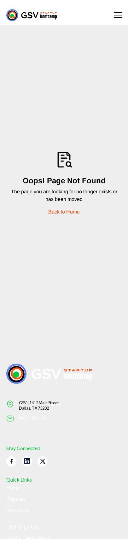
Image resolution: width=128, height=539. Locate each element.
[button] (114, 15)
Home (13, 487)
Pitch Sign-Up (22, 527)
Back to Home (64, 211)
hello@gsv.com (33, 417)
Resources (18, 510)
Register (15, 499)
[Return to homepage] (31, 15)
